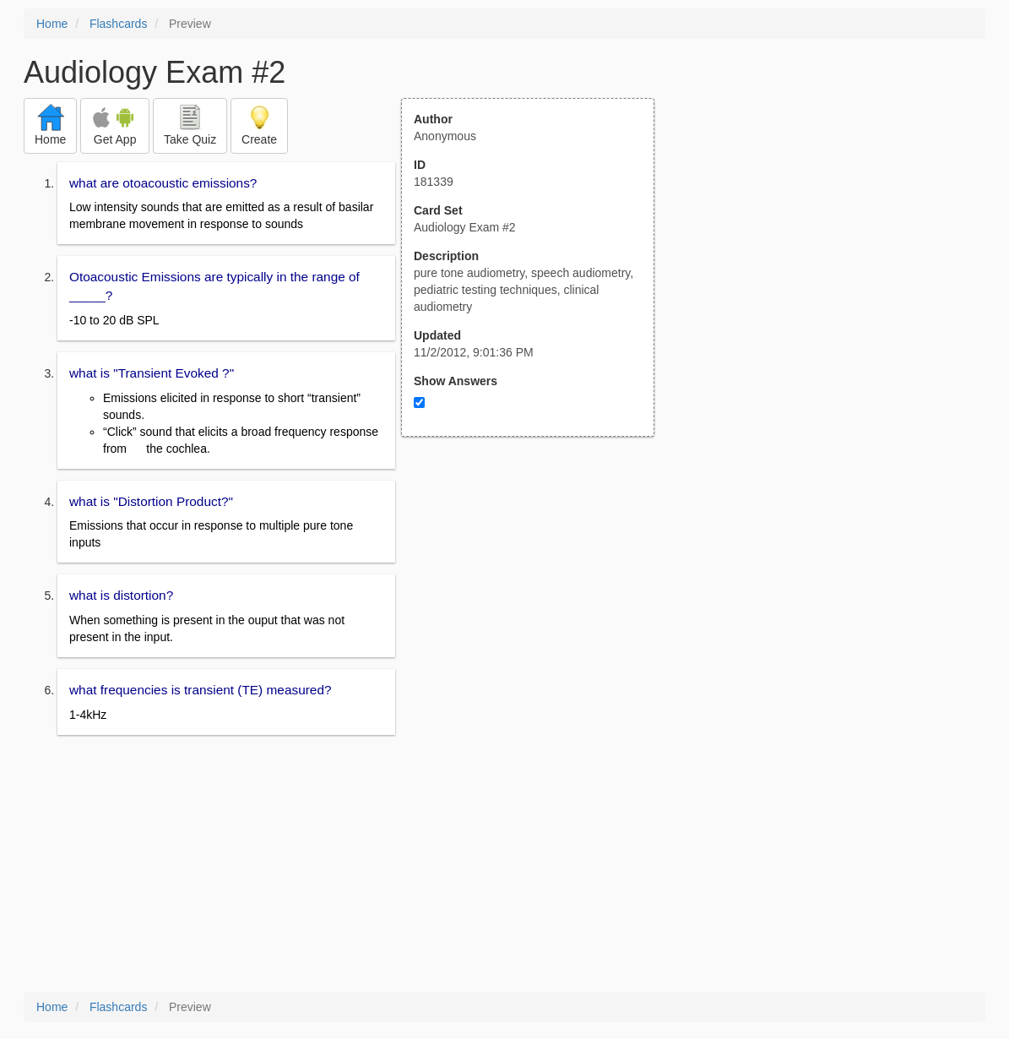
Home (52, 23)
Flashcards (118, 23)
